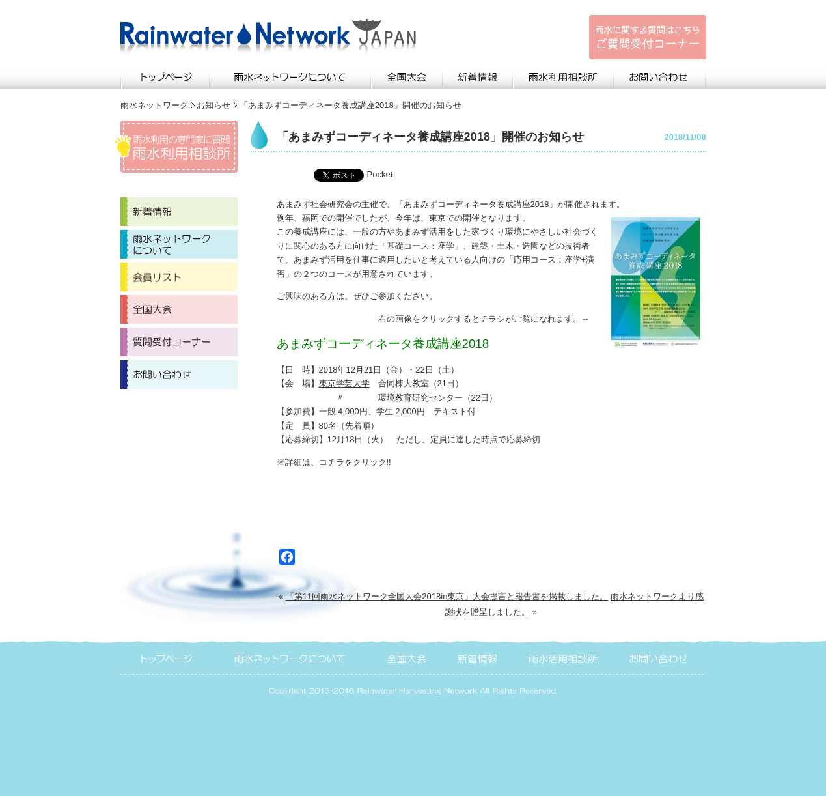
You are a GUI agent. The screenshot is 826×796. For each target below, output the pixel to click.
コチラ (331, 462)
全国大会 (407, 76)
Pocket (380, 174)
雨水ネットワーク (154, 105)
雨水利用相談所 (564, 76)
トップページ (165, 76)
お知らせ (213, 105)
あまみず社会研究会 (315, 204)
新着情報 (478, 76)
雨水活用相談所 (564, 657)
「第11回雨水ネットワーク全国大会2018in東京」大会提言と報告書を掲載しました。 (447, 596)
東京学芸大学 (344, 383)
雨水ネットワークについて (291, 76)
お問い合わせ (660, 76)
